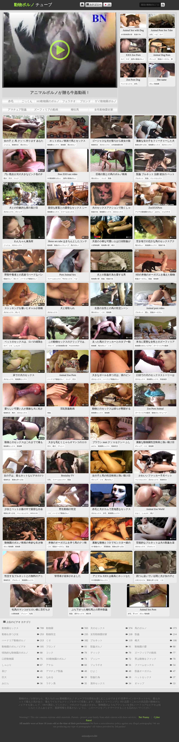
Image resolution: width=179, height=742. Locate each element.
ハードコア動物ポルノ (28, 279)
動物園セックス (53, 145)
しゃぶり (17, 346)
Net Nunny (144, 717)
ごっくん (27, 101)
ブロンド (85, 101)
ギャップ (18, 212)
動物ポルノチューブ (61, 245)
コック (16, 178)
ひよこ (137, 513)
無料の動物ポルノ (137, 59)
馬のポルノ (24, 145)
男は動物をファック (145, 659)
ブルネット (139, 178)
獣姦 (109, 178)
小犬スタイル (140, 580)
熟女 (5, 178)
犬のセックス (105, 145)
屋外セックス (79, 614)
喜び (152, 513)
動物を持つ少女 (141, 145)
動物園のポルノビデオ (143, 346)
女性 (151, 34)
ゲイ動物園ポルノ (105, 101)
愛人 (146, 312)
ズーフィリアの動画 (46, 109)
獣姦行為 (137, 34)
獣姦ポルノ (8, 279)
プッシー (61, 446)
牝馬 (31, 614)
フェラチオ (69, 101)
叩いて (16, 279)
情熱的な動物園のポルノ (15, 652)
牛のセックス (67, 279)
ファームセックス (67, 212)
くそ (103, 312)
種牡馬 (75, 109)
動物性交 (15, 145)
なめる (49, 677)
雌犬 (113, 245)
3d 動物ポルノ (96, 547)
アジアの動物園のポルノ (144, 212)
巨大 (10, 178)
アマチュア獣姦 (17, 109)
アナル (49, 665)
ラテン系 (51, 683)
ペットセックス (126, 84)
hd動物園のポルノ (48, 101)
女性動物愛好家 (103, 109)
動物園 (63, 145)
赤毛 (10, 101)
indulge (34, 513)
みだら (157, 212)
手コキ (135, 614)
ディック (152, 59)
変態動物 (107, 547)
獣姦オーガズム (163, 59)
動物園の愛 (105, 245)
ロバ (161, 34)
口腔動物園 (95, 245)
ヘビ (156, 34)
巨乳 (49, 480)
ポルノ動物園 (154, 84)
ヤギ (127, 59)
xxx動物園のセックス (99, 580)
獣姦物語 (163, 379)
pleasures (74, 346)
